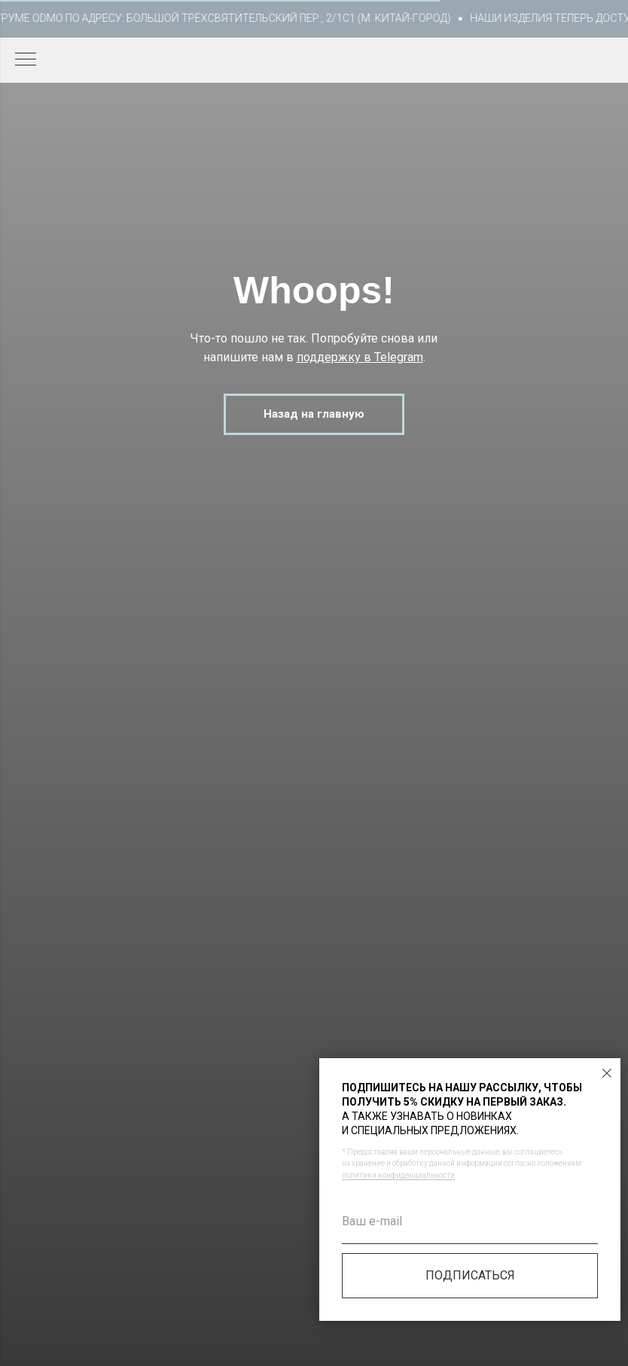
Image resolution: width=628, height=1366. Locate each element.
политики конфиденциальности (398, 1175)
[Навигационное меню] (25, 60)
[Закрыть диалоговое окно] (607, 1073)
